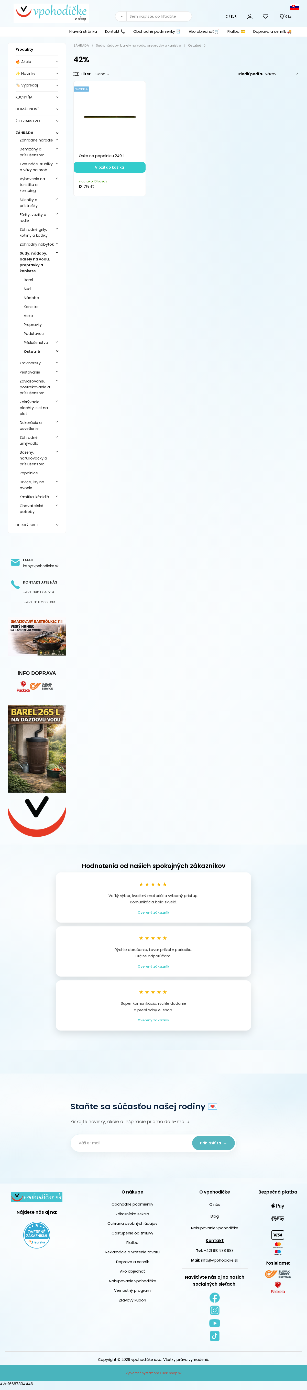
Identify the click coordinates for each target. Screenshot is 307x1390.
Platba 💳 (236, 31)
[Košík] (285, 16)
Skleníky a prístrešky (29, 202)
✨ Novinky (25, 73)
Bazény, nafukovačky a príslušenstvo (33, 458)
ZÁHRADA (24, 132)
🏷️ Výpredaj (27, 85)
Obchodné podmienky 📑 (157, 31)
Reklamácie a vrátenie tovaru (132, 1255)
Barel (28, 279)
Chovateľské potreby (31, 508)
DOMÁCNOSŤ (27, 109)
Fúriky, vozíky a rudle (33, 217)
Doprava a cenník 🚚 (272, 31)
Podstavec (34, 333)
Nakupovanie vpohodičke (132, 1284)
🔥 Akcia (23, 61)
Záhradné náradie (36, 140)
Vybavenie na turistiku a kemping (32, 184)
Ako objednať (132, 1274)
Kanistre (31, 306)
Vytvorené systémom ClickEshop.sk (153, 1376)
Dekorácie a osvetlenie (31, 425)
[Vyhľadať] (120, 16)
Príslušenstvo (36, 342)
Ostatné (32, 351)
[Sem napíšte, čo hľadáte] (159, 16)
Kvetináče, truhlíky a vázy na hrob (36, 166)
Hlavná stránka (83, 31)
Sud (27, 288)
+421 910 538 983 (219, 1253)
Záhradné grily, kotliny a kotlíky (34, 232)
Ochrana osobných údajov (132, 1226)
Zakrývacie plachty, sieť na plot (34, 407)
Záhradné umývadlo (29, 440)
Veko (28, 315)
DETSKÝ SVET (27, 525)
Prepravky (33, 324)
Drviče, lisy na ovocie (32, 484)
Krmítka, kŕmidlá (34, 496)
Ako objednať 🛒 (204, 31)
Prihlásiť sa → (212, 1146)
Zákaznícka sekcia (132, 1217)
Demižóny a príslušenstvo (32, 152)
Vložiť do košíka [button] (109, 167)
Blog (215, 1219)
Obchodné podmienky (132, 1207)
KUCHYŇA (24, 97)
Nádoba (31, 297)
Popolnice (29, 473)
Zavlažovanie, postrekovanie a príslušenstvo (35, 387)
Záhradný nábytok (37, 244)
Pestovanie (30, 372)
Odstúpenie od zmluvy (132, 1236)
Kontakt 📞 (115, 31)
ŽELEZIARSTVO (28, 121)
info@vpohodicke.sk (219, 1263)
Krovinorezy (30, 363)
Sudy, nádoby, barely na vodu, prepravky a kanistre (35, 262)
